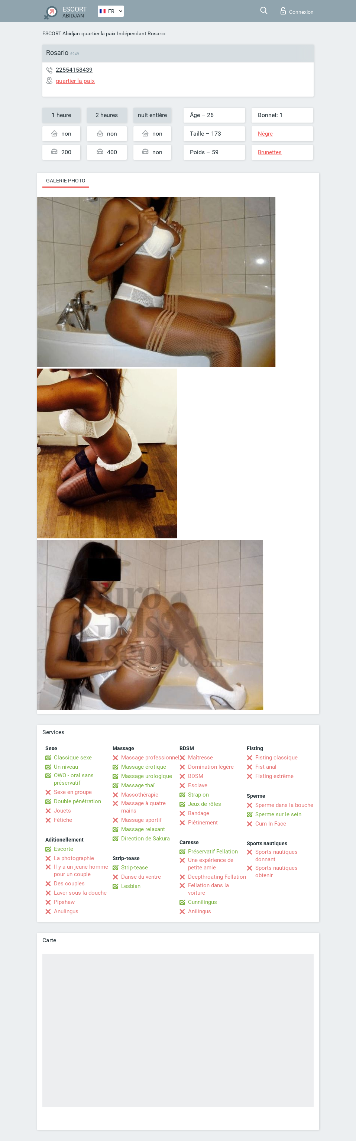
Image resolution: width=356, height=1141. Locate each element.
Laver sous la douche (80, 892)
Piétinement (203, 822)
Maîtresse (200, 757)
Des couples (69, 883)
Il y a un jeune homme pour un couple (81, 870)
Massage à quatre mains (143, 807)
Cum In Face (270, 823)
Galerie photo (65, 181)
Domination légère (211, 767)
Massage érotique (143, 767)
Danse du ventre (141, 876)
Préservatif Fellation (213, 851)
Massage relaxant (143, 829)
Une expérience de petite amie (210, 864)
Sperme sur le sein (278, 814)
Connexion (297, 11)
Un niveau (66, 767)
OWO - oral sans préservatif (74, 779)
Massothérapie (139, 794)
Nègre (265, 133)
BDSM (195, 776)
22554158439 (74, 69)
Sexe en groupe (73, 792)
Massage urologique (146, 776)
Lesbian (130, 886)
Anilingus (199, 911)
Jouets (62, 810)
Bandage (198, 813)
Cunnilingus (202, 902)
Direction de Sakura (145, 838)
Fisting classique (276, 757)
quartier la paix (98, 33)
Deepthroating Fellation (217, 876)
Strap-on (198, 794)
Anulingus (66, 911)
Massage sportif (141, 820)
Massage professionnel (150, 757)
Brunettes (270, 152)
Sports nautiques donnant (276, 856)
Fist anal (265, 767)
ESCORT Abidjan (61, 33)
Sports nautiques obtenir (276, 872)
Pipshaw (64, 902)
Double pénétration (77, 801)
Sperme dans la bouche (284, 805)
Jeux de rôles (204, 804)
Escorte (63, 849)
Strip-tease (134, 867)
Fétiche (63, 820)
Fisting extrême (274, 776)
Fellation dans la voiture (208, 889)
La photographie (74, 858)
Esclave (197, 785)
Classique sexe (73, 757)
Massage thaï (138, 785)
